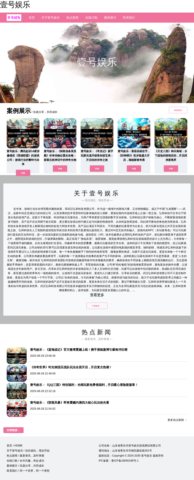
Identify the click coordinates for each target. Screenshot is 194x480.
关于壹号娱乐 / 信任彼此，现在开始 (28, 450)
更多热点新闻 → (177, 420)
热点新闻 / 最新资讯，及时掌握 (25, 455)
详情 (23, 173)
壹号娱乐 (15, 4)
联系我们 (129, 17)
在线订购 (91, 17)
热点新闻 (72, 17)
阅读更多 (178, 110)
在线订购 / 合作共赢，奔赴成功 (25, 460)
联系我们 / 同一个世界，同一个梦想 (28, 470)
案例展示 (110, 17)
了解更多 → (97, 306)
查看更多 (97, 295)
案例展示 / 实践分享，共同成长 (25, 465)
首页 (32, 17)
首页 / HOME (15, 445)
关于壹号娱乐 (50, 17)
